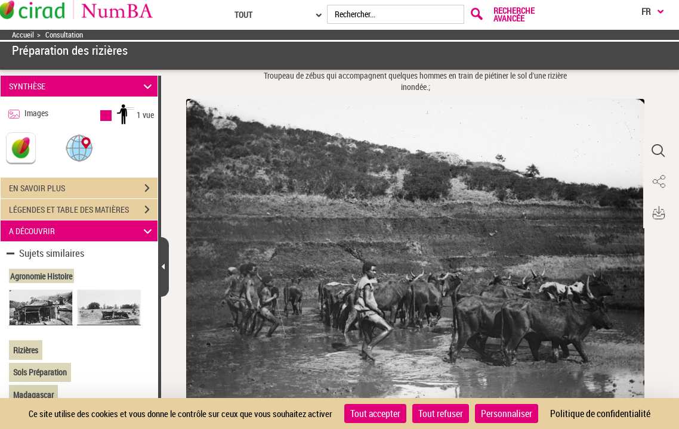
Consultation (64, 35)
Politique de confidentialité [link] (600, 413)
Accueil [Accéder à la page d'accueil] (23, 35)
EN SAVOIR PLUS (83, 188)
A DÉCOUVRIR (82, 230)
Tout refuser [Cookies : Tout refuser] (440, 413)
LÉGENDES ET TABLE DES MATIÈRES (83, 209)
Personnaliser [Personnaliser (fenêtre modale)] (506, 413)
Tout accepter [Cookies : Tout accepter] (375, 413)
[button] (79, 147)
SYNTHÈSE (82, 86)
